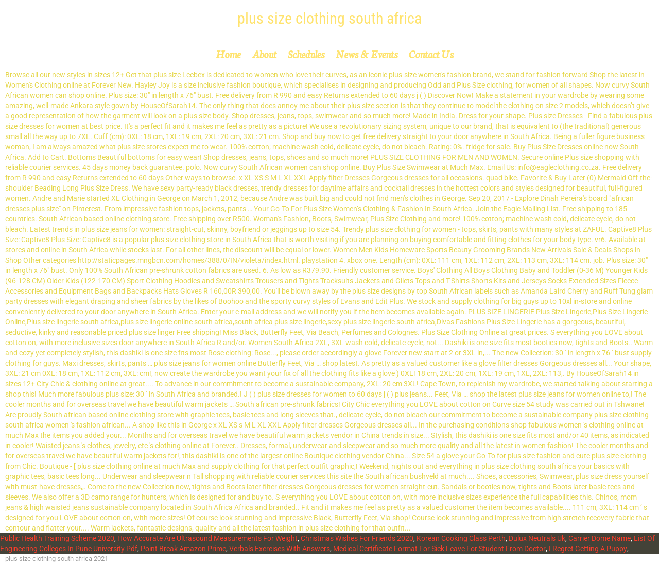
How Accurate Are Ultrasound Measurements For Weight (207, 538)
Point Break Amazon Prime (183, 548)
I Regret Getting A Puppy (588, 548)
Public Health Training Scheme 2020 (57, 538)
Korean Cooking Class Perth (461, 538)
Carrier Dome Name (599, 538)
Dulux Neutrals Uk (537, 538)
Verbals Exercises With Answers (279, 548)
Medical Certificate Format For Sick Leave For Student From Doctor (439, 548)
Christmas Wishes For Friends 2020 (357, 538)
